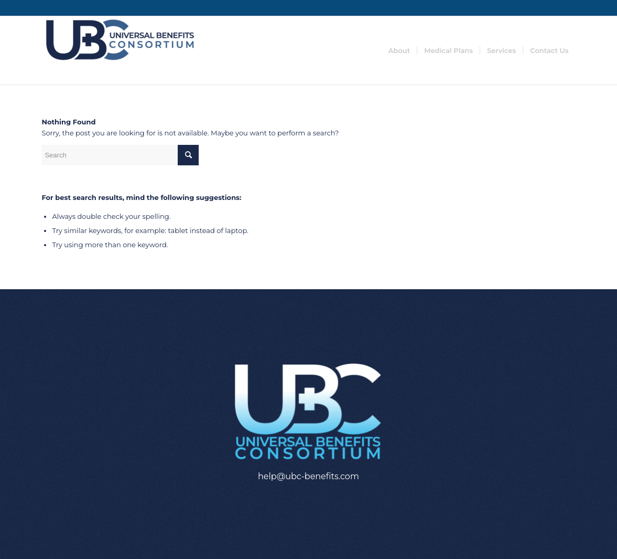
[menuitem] (399, 50)
